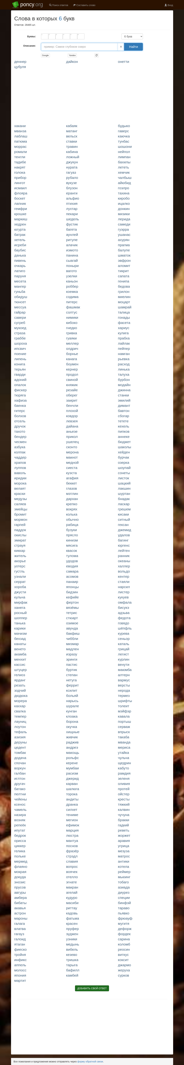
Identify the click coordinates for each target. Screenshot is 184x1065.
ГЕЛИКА (19, 851)
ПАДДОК (20, 530)
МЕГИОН (72, 820)
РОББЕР (72, 286)
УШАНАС (124, 235)
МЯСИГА (72, 545)
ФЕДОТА (124, 618)
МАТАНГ (71, 131)
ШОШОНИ (125, 146)
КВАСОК (71, 551)
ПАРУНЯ (20, 276)
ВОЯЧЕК (71, 872)
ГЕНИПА (123, 281)
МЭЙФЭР (124, 711)
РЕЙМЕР (124, 872)
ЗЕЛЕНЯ (124, 778)
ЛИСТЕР (124, 592)
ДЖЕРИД (72, 778)
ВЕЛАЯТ (20, 488)
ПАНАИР (72, 582)
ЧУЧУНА (123, 815)
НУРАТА (71, 167)
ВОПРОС (72, 867)
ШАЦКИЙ (124, 483)
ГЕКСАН (123, 525)
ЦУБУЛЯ (20, 67)
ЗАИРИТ (71, 400)
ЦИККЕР (20, 846)
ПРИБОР (20, 178)
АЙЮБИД (124, 183)
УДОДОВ (72, 561)
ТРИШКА (72, 960)
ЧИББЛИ (72, 639)
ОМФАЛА (125, 602)
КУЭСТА (71, 473)
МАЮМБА (125, 670)
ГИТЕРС (19, 411)
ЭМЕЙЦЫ (20, 509)
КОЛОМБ (124, 944)
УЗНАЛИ (20, 576)
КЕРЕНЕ (72, 763)
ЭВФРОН (124, 260)
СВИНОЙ (72, 380)
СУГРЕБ (19, 323)
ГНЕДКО (71, 328)
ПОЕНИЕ (20, 354)
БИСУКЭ (123, 608)
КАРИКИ (20, 628)
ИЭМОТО (72, 250)
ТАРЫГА (72, 965)
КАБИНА (72, 152)
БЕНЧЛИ (72, 405)
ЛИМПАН (124, 157)
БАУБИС (20, 250)
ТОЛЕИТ (123, 706)
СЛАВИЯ (72, 861)
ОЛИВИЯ (124, 784)
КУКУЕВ (123, 597)
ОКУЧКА (71, 727)
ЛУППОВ (20, 468)
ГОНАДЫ (124, 317)
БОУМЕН (72, 364)
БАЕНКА (20, 405)
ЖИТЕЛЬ (20, 556)
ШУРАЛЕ (72, 706)
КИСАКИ (123, 514)
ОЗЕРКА (123, 462)
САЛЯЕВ (20, 504)
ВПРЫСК (124, 732)
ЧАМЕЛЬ (20, 810)
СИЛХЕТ (71, 810)
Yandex (72, 55)
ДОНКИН (124, 209)
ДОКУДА (20, 877)
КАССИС (20, 664)
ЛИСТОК (123, 478)
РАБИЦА (72, 525)
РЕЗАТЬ (19, 685)
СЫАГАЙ (72, 260)
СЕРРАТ (20, 582)
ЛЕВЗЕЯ (72, 421)
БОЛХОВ (20, 416)
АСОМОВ (72, 576)
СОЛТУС (71, 312)
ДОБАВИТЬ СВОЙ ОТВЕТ (92, 988)
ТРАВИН (72, 146)
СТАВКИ (71, 141)
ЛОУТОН (20, 727)
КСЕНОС (20, 804)
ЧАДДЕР (20, 457)
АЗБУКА (19, 447)
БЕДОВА (124, 286)
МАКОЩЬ (72, 753)
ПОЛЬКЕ (20, 856)
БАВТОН (124, 411)
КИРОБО (124, 198)
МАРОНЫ (20, 918)
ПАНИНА (72, 255)
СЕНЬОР (124, 639)
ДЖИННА (124, 390)
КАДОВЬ (72, 913)
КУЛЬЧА (19, 597)
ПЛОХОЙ (72, 411)
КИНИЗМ (72, 540)
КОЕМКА (72, 292)
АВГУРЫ (20, 892)
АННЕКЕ (124, 437)
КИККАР (19, 551)
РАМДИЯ (124, 773)
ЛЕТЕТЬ (123, 167)
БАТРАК (20, 235)
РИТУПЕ (72, 240)
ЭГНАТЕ (71, 882)
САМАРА (72, 571)
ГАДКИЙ (123, 825)
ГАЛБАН (20, 773)
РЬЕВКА (124, 359)
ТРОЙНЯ (20, 955)
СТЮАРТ (72, 618)
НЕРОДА (124, 690)
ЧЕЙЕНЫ (20, 799)
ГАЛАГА (19, 923)
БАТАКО (20, 789)
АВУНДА (72, 628)
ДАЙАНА (72, 426)
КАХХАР (20, 706)
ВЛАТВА (20, 929)
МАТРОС (124, 856)
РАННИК (124, 556)
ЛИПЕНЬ (20, 359)
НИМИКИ (72, 317)
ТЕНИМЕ (72, 815)
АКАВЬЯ (20, 908)
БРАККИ (123, 820)
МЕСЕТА (20, 281)
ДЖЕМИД (124, 530)
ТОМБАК (20, 753)
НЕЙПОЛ (124, 152)
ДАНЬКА (20, 255)
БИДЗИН (72, 592)
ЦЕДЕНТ (20, 747)
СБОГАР (123, 416)
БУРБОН (124, 380)
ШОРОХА (20, 343)
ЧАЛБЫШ (125, 178)
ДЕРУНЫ (20, 742)
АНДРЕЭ (72, 747)
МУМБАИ (72, 768)
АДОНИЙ (20, 380)
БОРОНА (72, 721)
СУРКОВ (123, 975)
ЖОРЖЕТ (124, 835)
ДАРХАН (72, 499)
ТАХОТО (19, 431)
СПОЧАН (20, 763)
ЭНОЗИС (20, 882)
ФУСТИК (72, 224)
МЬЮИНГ (124, 877)
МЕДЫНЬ (72, 944)
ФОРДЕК (124, 934)
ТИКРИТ (123, 271)
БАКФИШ (72, 633)
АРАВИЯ (124, 841)
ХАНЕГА (19, 608)
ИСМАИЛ (20, 188)
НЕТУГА (71, 680)
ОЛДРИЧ (72, 349)
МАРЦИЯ (72, 830)
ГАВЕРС (123, 131)
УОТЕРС (20, 566)
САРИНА (124, 939)
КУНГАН (71, 711)
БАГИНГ (123, 540)
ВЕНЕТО (20, 649)
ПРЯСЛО (72, 535)
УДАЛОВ (124, 535)
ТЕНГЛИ (19, 157)
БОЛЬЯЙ (72, 696)
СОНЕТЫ (124, 473)
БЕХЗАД (20, 639)
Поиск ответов (58, 5)
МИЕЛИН (124, 297)
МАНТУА (72, 841)
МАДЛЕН (72, 649)
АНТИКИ (123, 861)
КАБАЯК (71, 126)
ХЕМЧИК (124, 172)
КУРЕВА (123, 633)
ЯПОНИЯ (20, 975)
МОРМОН (20, 519)
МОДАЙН (124, 385)
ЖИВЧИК (72, 737)
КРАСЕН (71, 923)
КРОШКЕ (20, 214)
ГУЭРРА (123, 229)
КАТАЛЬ (123, 644)
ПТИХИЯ (71, 203)
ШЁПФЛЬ (125, 628)
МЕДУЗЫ (20, 499)
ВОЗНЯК (19, 820)
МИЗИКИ (124, 214)
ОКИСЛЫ (20, 535)
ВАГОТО (71, 271)
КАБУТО (123, 768)
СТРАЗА (20, 333)
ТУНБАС (123, 141)
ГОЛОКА (19, 172)
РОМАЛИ (20, 152)
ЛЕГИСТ (123, 654)
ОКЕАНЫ (124, 561)
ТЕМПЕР (20, 716)
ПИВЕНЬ (20, 260)
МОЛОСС (20, 970)
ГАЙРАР (20, 312)
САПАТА (123, 276)
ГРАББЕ (20, 338)
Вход (169, 5)
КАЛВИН (124, 810)
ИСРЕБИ (20, 245)
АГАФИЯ (72, 478)
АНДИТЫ (72, 799)
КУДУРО (71, 898)
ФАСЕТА (124, 323)
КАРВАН (72, 784)
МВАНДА (124, 742)
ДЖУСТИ (20, 592)
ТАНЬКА (20, 623)
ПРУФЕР (72, 929)
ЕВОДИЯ (72, 566)
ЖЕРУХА (124, 970)
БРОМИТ (20, 514)
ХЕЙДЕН (124, 452)
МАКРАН (72, 887)
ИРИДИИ (20, 478)
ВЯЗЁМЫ (72, 608)
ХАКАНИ (20, 126)
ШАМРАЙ (124, 307)
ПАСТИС (71, 664)
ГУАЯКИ (71, 338)
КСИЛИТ (71, 690)
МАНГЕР (20, 286)
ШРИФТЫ (125, 701)
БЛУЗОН (72, 188)
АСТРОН (20, 913)
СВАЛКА (20, 711)
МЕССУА (20, 307)
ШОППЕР (20, 618)
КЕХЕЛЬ (123, 426)
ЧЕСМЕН (20, 442)
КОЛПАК (20, 452)
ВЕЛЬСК (71, 136)
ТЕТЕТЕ (123, 421)
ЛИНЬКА (124, 369)
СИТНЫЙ (124, 519)
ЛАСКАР (124, 504)
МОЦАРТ (124, 302)
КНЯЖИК (72, 385)
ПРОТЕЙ (124, 789)
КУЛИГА (123, 333)
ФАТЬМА (72, 918)
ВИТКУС (123, 955)
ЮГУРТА (20, 229)
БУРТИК (71, 670)
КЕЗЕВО (71, 955)
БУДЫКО (124, 126)
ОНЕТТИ (123, 62)
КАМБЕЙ (72, 975)
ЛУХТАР (71, 209)
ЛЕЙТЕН (124, 551)
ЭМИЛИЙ (124, 400)
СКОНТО (71, 447)
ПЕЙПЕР (124, 349)
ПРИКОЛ (72, 437)
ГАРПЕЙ (20, 525)
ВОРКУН (20, 768)
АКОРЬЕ (20, 561)
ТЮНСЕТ (20, 302)
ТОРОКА (71, 794)
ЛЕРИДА (124, 219)
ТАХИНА (124, 193)
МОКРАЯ (20, 872)
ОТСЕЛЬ (20, 421)
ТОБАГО (123, 882)
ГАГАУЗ (19, 934)
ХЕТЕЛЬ (20, 240)
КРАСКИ (19, 494)
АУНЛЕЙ (72, 235)
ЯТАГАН (19, 944)
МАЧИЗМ (20, 633)
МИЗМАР (72, 644)
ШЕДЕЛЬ (72, 219)
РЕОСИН (124, 949)
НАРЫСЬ (72, 701)
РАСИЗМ (72, 773)
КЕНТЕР (123, 576)
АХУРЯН (124, 240)
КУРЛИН (123, 659)
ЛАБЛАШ (20, 136)
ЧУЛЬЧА (123, 758)
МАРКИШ (20, 219)
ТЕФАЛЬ (20, 732)
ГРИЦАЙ (124, 649)
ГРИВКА (71, 333)
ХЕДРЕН (20, 224)
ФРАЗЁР (72, 851)
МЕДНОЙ (72, 462)
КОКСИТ (123, 960)
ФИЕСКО (20, 949)
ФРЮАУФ (125, 918)
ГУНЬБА (19, 292)
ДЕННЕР (20, 62)
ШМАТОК (124, 255)
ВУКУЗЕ (71, 183)
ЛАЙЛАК (124, 343)
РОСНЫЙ (20, 613)
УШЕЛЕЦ (72, 442)
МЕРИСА (124, 747)
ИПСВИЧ (20, 349)
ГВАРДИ (20, 374)
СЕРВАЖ (124, 727)
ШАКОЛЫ (124, 447)
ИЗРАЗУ (71, 654)
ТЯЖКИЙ (124, 804)
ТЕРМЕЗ (124, 696)
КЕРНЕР (72, 369)
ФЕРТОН (72, 602)
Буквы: (31, 36)
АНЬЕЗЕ (72, 431)
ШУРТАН (124, 494)
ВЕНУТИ (123, 664)
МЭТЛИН (72, 494)
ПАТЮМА (20, 141)
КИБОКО (71, 323)
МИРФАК (20, 602)
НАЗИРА (20, 815)
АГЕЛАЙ (71, 892)
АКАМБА (20, 654)
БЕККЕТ (71, 483)
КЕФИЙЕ (72, 597)
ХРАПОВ (20, 462)
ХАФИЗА (20, 400)
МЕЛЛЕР (72, 343)
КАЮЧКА (124, 136)
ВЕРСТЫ (124, 685)
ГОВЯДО (123, 623)
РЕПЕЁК (20, 825)
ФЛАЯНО (20, 867)
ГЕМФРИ (20, 209)
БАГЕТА (71, 229)
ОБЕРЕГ (71, 395)
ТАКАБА (123, 737)
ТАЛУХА (123, 374)
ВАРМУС (124, 680)
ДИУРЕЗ (124, 892)
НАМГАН (124, 354)
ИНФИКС (20, 960)
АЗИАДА (124, 887)
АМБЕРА (20, 898)
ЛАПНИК (20, 203)
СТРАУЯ (20, 545)
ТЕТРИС (71, 613)
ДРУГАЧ (19, 784)
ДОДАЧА (20, 758)
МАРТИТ (20, 980)
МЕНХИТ (20, 659)
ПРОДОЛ (72, 374)
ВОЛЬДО (124, 571)
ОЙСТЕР (124, 794)
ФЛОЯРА (20, 193)
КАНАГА (71, 359)
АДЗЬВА (124, 613)
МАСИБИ (72, 903)
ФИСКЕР (20, 390)
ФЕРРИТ (72, 685)
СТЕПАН (71, 675)
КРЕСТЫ (124, 799)
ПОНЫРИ (72, 266)
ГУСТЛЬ (19, 571)
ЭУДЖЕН (72, 934)
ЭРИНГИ (71, 659)
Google (45, 55)
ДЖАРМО (124, 965)
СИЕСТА (71, 468)
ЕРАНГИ (71, 193)
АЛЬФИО (72, 198)
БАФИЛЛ (72, 970)
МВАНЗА (20, 131)
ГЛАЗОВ (71, 488)
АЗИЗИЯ (20, 737)
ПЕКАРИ (72, 214)
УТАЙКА (123, 753)
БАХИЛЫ (124, 162)
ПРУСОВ (20, 887)
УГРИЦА (123, 846)
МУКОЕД (20, 328)
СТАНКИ (123, 395)
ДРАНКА (72, 804)
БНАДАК (124, 499)
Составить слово (84, 5)
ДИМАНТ (124, 405)
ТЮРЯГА (20, 395)
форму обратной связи (90, 1061)
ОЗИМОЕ (72, 623)
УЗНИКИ (71, 939)
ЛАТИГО (19, 271)
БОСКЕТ (19, 198)
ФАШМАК (73, 307)
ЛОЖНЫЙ (72, 157)
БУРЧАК (123, 457)
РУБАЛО (72, 178)
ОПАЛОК (20, 385)
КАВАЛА (124, 716)
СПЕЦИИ (124, 898)
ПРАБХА (124, 338)
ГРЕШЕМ (124, 509)
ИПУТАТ (19, 830)
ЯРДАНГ (20, 680)
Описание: (29, 45)
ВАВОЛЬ (20, 473)
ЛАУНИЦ (20, 721)
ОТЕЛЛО (72, 877)
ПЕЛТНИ (20, 794)
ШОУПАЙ (124, 468)
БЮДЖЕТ (124, 442)
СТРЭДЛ (72, 856)
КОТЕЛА (123, 867)
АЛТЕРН (124, 675)
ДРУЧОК (20, 426)
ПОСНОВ (72, 846)
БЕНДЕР (20, 437)
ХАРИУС (123, 328)
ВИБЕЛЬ (72, 949)
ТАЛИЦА (124, 312)
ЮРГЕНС (124, 545)
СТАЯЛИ (124, 582)
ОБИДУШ (20, 297)
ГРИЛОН (124, 292)
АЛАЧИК (72, 245)
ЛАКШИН (124, 488)
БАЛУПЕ (124, 250)
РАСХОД (124, 364)
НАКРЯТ (20, 167)
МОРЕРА (20, 701)
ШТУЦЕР (20, 670)
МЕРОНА (72, 452)
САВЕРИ (20, 317)
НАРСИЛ (124, 587)
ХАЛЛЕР (124, 566)
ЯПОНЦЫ (72, 587)
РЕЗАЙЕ (72, 390)
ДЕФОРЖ (125, 929)
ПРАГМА (124, 245)
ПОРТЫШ (124, 721)
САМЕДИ (124, 224)
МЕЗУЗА (124, 851)
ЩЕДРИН (124, 763)
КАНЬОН (72, 281)
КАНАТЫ (20, 644)
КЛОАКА (72, 716)
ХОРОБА (20, 587)
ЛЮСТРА (72, 835)
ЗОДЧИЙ (20, 690)
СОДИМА (72, 297)
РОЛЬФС (72, 758)
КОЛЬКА (71, 514)
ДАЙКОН (72, 62)
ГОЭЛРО (123, 188)
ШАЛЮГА (72, 789)
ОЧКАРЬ (20, 266)
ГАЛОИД (20, 939)
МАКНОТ (72, 457)
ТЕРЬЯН (20, 369)
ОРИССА (20, 841)
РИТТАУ (71, 908)
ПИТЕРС (71, 302)
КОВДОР (72, 416)
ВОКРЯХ (71, 509)
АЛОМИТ (124, 266)
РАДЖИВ (72, 742)
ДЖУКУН (72, 162)
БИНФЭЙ (124, 903)
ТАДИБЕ (20, 162)
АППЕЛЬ (20, 965)
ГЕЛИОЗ (19, 675)
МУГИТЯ (123, 923)
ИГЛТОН (19, 778)
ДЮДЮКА (21, 696)
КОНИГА (19, 364)
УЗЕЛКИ (71, 276)
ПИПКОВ (124, 431)
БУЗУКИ (71, 530)
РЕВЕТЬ (123, 830)
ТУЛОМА (72, 556)
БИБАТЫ (20, 903)
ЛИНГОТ (19, 183)
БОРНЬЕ (72, 354)
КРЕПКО (71, 504)
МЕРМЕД (20, 861)
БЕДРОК (20, 835)
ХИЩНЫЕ (72, 732)
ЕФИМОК (72, 825)
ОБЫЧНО (72, 519)
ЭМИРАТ (20, 540)
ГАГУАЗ (71, 172)
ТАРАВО (124, 908)
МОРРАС (20, 146)
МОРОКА (20, 483)
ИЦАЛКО (124, 203)
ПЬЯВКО (123, 913)
